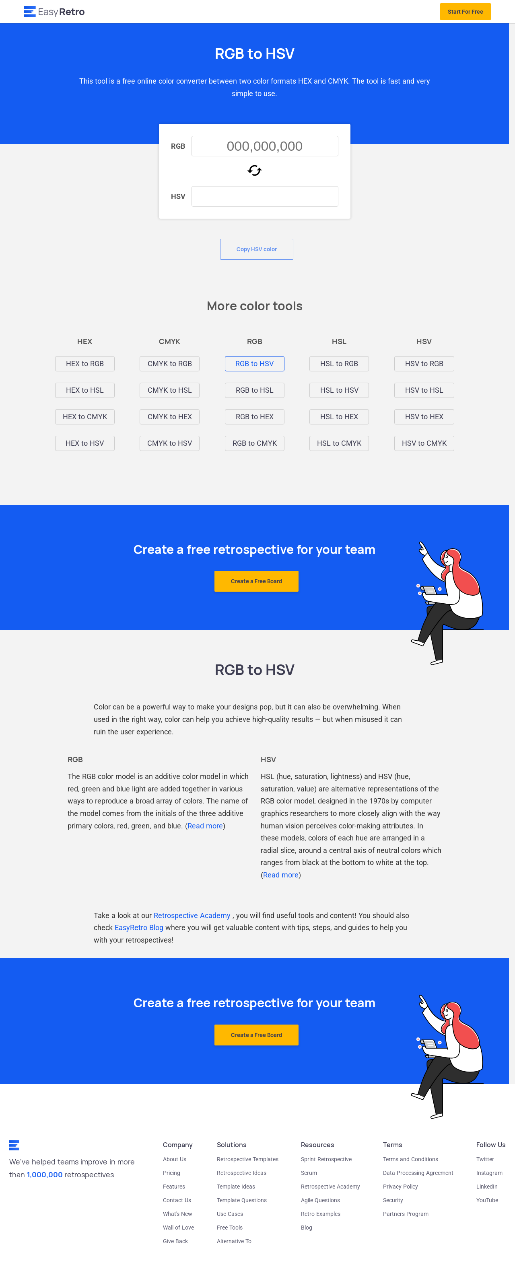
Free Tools (230, 1227)
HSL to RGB (339, 364)
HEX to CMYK (85, 417)
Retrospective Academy (192, 915)
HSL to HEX (339, 417)
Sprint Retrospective (326, 1159)
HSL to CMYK (339, 443)
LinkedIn (487, 1186)
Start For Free (465, 11)
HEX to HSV (85, 443)
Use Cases (230, 1214)
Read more (205, 826)
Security (393, 1200)
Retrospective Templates (247, 1159)
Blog (306, 1227)
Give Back (175, 1241)
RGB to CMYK (255, 443)
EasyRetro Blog (139, 927)
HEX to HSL (85, 390)
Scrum (309, 1173)
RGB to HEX (255, 417)
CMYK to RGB (170, 364)
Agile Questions (320, 1200)
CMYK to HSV (169, 443)
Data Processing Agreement (418, 1173)
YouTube (487, 1200)
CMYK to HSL (170, 390)
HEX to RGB (85, 364)
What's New (177, 1214)
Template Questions (242, 1200)
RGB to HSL (255, 390)
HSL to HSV (339, 390)
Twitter (485, 1159)
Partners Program (405, 1214)
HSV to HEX (424, 417)
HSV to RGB (424, 364)
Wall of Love (178, 1227)
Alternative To (234, 1241)
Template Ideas (236, 1186)
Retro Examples (320, 1214)
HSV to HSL (424, 390)
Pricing (171, 1173)
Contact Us (177, 1200)
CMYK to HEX (170, 417)
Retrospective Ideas (241, 1173)
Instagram (489, 1173)
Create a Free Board (256, 581)
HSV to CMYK (424, 443)
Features (174, 1186)
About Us (174, 1159)
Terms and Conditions (410, 1159)
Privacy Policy (400, 1186)
